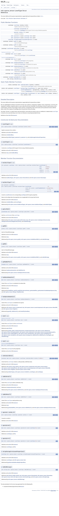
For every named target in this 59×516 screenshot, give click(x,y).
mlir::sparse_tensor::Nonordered (21, 177)
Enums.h (15, 115)
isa (15, 53)
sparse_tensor (6, 7)
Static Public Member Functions (46, 9)
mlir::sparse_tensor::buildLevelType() (16, 204)
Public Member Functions (36, 9)
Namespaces (17, 5)
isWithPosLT (17, 69)
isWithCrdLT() (15, 311)
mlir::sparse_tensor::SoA (20, 460)
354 (10, 385)
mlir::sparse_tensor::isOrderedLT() (26, 333)
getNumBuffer (17, 77)
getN (15, 41)
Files (28, 5)
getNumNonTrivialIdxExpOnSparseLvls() (47, 290)
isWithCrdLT (17, 73)
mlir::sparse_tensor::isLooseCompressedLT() (45, 332)
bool (12, 36)
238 (9, 115)
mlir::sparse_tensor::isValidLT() (22, 372)
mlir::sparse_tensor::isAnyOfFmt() (9, 368)
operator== (17, 36)
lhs (30, 36)
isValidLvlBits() (10, 135)
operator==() (24, 137)
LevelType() (18, 202)
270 (10, 175)
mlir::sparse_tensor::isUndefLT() (9, 335)
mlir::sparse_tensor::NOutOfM (50, 307)
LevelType (13, 7)
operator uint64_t (19, 32)
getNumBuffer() (33, 290)
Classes (23, 5)
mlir (1, 7)
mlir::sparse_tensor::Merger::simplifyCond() (13, 292)
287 (10, 150)
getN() (13, 330)
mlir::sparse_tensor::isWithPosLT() (24, 407)
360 (10, 267)
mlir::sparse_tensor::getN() (14, 257)
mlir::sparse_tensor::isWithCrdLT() (16, 389)
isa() (8, 152)
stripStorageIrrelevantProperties (23, 39)
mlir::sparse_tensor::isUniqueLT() (24, 335)
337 (10, 305)
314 (10, 234)
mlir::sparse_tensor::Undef (24, 369)
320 (10, 217)
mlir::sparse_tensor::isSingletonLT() (43, 333)
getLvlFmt (16, 48)
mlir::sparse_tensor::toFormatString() (22, 477)
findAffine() (10, 290)
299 (10, 457)
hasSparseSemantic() (30, 330)
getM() (9, 330)
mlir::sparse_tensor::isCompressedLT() (10, 332)
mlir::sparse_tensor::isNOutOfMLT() (10, 333)
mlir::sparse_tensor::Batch (13, 366)
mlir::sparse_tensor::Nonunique (38, 177)
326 (10, 325)
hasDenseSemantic (18, 66)
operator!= (17, 37)
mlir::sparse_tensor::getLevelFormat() (17, 220)
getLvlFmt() (9, 328)
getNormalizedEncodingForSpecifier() (17, 462)
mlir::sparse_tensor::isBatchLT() (42, 330)
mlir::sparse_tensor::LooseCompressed (34, 307)
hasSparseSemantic (19, 62)
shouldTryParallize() (25, 311)
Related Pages (9, 5)
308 (10, 252)
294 (10, 444)
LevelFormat (23, 28)
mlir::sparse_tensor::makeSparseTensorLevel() (39, 220)
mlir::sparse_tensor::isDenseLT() (27, 332)
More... (42, 16)
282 (10, 132)
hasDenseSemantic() (11, 270)
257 (10, 199)
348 (10, 402)
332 (10, 351)
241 (10, 364)
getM (15, 44)
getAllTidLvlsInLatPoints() (23, 290)
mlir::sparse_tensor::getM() (14, 239)
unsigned (11, 77)
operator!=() (18, 137)
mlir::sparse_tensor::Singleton (10, 309)
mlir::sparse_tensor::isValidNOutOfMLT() (30, 239)
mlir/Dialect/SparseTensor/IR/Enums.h (16, 18)
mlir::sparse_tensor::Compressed (14, 307)
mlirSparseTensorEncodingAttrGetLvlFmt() (11, 221)
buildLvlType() (11, 137)
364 (10, 473)
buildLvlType (24, 88)
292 (10, 420)
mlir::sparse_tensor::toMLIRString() (16, 479)
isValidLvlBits (25, 84)
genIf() (15, 290)
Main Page (3, 5)
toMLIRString (17, 78)
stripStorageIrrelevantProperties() (37, 137)
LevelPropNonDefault (10, 57)
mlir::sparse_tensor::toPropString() (41, 477)
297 (10, 431)
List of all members (55, 9)
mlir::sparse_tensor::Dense (41, 366)
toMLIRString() (27, 221)
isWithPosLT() (22, 270)
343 (10, 285)
